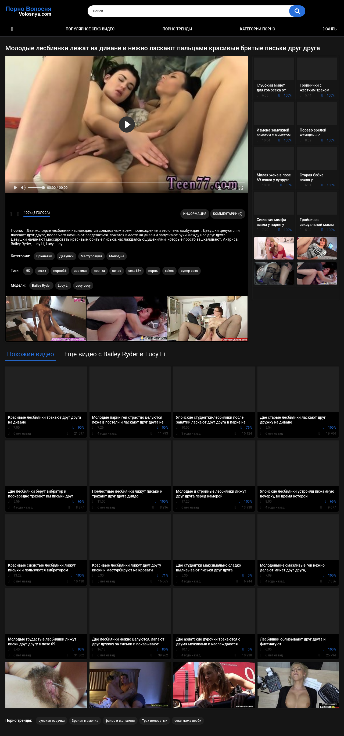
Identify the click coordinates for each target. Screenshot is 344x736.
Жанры (330, 29)
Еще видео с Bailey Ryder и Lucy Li (114, 354)
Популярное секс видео (90, 29)
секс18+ (134, 271)
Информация (194, 214)
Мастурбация (91, 256)
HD (28, 271)
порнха (99, 271)
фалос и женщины (120, 721)
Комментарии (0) (227, 214)
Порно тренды (177, 29)
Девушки (66, 256)
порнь (153, 271)
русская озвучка (51, 721)
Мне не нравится (18, 214)
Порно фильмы (12, 29)
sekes (169, 271)
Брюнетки (44, 256)
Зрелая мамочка (85, 721)
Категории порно (257, 29)
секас (116, 271)
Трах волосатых (154, 721)
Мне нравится (11, 214)
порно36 (60, 271)
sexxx (42, 271)
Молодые (116, 256)
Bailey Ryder (41, 285)
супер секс (189, 271)
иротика (80, 271)
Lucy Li (63, 285)
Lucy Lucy (83, 285)
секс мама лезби (187, 721)
